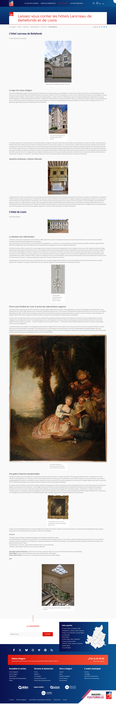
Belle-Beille (66, 646)
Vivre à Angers (63, 3)
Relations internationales (91, 679)
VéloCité (36, 674)
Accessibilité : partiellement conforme (40, 700)
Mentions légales (21, 700)
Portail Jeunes (63, 679)
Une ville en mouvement (91, 677)
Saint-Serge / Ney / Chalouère (71, 640)
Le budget (87, 674)
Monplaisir (65, 637)
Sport (61, 674)
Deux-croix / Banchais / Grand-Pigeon (73, 633)
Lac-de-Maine (66, 648)
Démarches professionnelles (42, 681)
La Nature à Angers (64, 677)
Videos (11, 681)
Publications (12, 677)
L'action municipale (76, 3)
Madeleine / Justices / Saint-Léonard (73, 631)
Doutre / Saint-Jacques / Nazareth (72, 644)
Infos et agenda (13, 672)
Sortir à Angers (13, 674)
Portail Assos (63, 681)
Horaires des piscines (40, 679)
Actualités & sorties (32, 3)
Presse (65, 700)
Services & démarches (48, 3)
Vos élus (86, 672)
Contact (11, 700)
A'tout (36, 672)
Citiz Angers (37, 677)
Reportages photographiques (17, 679)
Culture (61, 672)
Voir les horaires (98, 662)
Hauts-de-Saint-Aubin (69, 642)
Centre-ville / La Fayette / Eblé (71, 629)
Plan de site (57, 700)
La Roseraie (66, 635)
